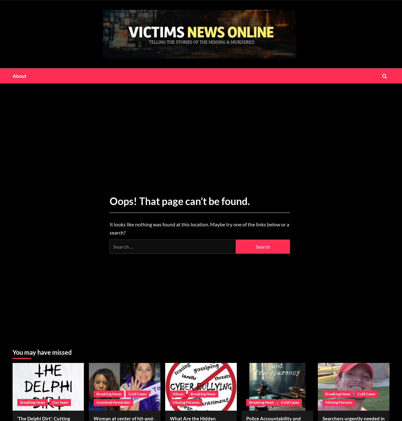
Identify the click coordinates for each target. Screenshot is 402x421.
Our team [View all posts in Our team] (60, 402)
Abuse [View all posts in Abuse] (178, 393)
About (19, 76)
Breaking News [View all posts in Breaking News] (32, 402)
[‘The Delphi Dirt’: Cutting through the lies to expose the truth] (48, 387)
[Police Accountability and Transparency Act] (277, 387)
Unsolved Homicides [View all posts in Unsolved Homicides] (113, 402)
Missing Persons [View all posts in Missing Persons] (186, 402)
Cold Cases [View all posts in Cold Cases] (137, 393)
